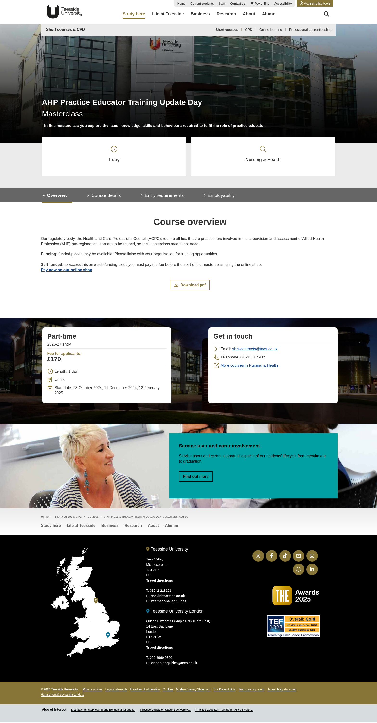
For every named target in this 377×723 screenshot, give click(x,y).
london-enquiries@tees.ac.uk (173, 664)
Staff (222, 3)
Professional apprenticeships (310, 29)
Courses (93, 518)
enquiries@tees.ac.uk (167, 597)
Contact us (237, 3)
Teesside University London (175, 612)
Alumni (171, 527)
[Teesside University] (96, 602)
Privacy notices (92, 690)
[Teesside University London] (108, 636)
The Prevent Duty (224, 690)
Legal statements (116, 690)
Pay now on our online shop (66, 271)
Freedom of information (145, 690)
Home (181, 3)
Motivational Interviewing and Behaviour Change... (103, 711)
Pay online (262, 3)
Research (133, 527)
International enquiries (168, 602)
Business (110, 527)
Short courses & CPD (65, 29)
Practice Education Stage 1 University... (165, 711)
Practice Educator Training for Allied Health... (224, 711)
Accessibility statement (281, 690)
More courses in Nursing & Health (249, 366)
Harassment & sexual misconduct (62, 696)
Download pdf (190, 286)
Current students (202, 3)
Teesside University (65, 12)
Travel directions (159, 582)
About (153, 527)
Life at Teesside (81, 527)
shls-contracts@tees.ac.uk (254, 350)
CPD (248, 29)
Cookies (168, 690)
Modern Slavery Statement (193, 690)
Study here (51, 527)
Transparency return (251, 690)
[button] (315, 3)
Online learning (270, 29)
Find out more (196, 477)
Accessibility (283, 3)
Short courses (226, 29)
